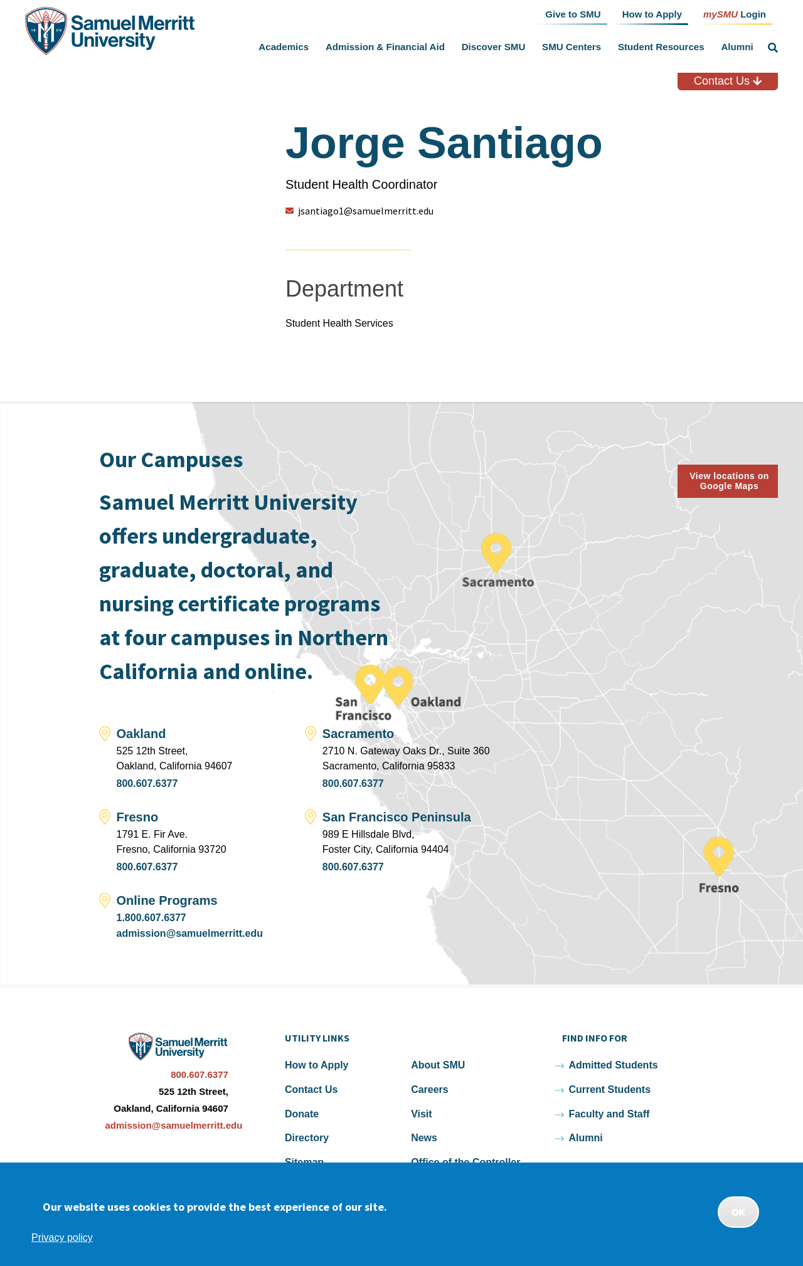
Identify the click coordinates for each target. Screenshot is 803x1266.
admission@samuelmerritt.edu (190, 933)
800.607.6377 (147, 783)
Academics (283, 46)
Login (734, 13)
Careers (430, 1089)
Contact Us (728, 81)
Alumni (737, 46)
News (424, 1137)
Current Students (609, 1089)
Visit (421, 1114)
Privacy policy (62, 1237)
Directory (307, 1137)
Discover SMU (494, 46)
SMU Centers (571, 46)
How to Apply (317, 1065)
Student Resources (661, 46)
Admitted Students (612, 1065)
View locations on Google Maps (729, 481)
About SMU (438, 1065)
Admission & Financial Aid (385, 46)
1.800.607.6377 (151, 917)
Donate (302, 1114)
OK (738, 1212)
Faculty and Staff (608, 1114)
